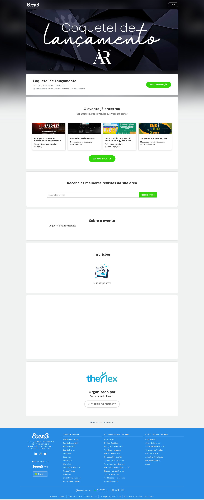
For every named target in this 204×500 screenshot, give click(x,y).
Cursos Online (69, 471)
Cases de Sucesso (152, 443)
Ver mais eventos (102, 158)
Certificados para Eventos (114, 478)
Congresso (67, 453)
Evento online (69, 446)
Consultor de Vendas (154, 450)
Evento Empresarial (71, 439)
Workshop (67, 464)
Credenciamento (111, 482)
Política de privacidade (133, 497)
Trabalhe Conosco (57, 497)
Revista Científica (111, 443)
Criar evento (150, 439)
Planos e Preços (152, 453)
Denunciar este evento (102, 422)
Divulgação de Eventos (113, 446)
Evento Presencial (70, 443)
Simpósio (67, 457)
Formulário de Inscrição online (116, 468)
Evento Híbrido (69, 450)
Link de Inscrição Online (114, 471)
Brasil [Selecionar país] (40, 474)
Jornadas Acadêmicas (72, 468)
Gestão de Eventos (112, 453)
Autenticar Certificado (154, 457)
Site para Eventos (111, 475)
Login (173, 5)
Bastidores (150, 497)
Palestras (67, 475)
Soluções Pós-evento (113, 457)
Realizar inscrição (159, 84)
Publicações (109, 439)
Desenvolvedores (152, 460)
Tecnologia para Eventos (114, 464)
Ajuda (147, 464)
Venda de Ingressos (112, 450)
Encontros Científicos (71, 478)
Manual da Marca (74, 497)
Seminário (67, 460)
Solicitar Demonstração (154, 446)
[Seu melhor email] (93, 195)
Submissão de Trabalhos (114, 460)
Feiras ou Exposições (71, 482)
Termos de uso (90, 497)
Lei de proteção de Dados (110, 497)
